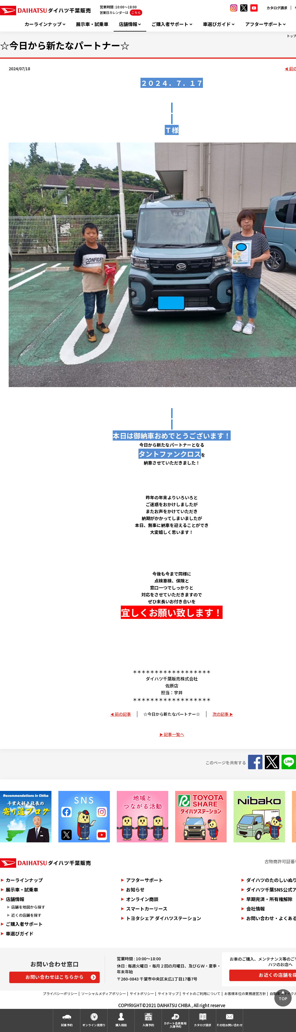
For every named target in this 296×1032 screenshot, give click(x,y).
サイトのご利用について (201, 993)
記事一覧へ (174, 734)
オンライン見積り (94, 1025)
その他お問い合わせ (230, 1025)
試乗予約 (67, 1025)
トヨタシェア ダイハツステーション (163, 918)
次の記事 (220, 714)
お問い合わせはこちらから (54, 976)
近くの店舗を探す (26, 915)
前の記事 (123, 714)
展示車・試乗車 (92, 24)
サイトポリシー (142, 993)
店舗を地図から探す (28, 907)
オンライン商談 (142, 899)
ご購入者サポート (169, 24)
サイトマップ (168, 993)
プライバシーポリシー (60, 993)
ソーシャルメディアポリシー (103, 993)
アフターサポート (263, 24)
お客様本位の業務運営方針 (245, 993)
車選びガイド (217, 24)
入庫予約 (148, 1025)
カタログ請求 (277, 7)
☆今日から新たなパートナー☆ (171, 714)
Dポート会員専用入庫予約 (175, 1025)
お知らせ (135, 889)
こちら (136, 12)
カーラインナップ (43, 24)
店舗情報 (128, 24)
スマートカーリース (146, 908)
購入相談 (121, 1025)
